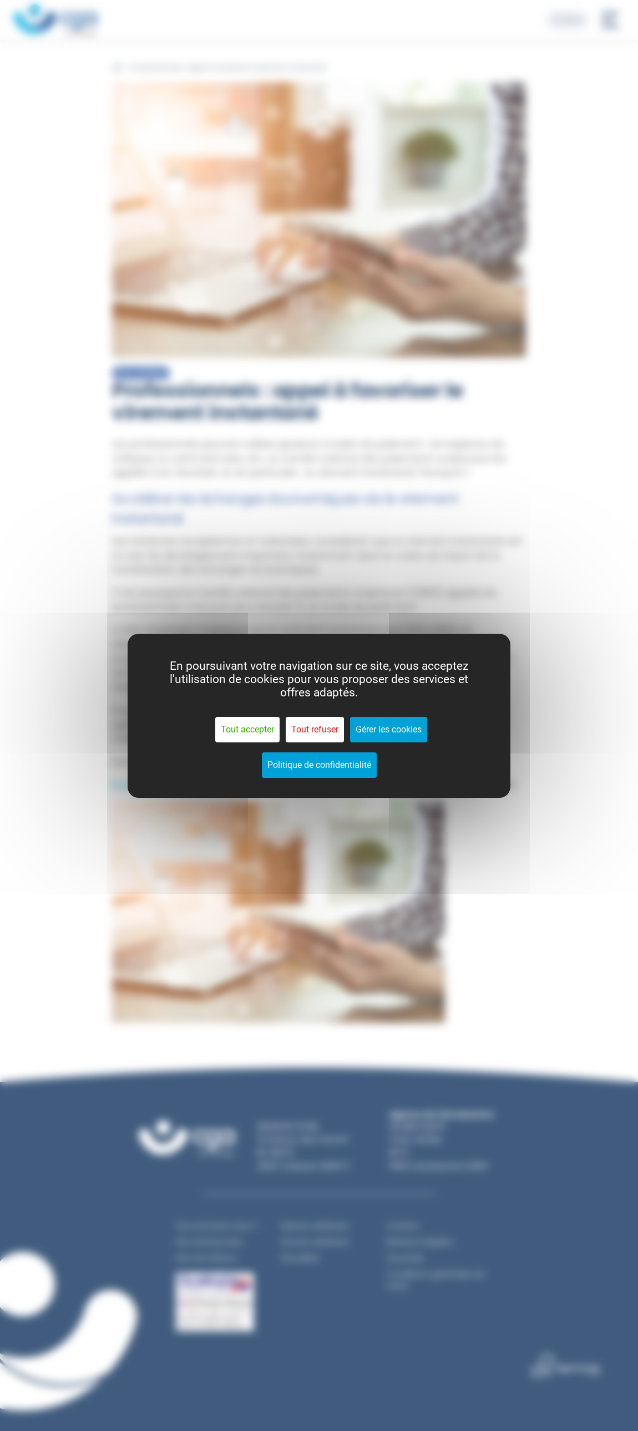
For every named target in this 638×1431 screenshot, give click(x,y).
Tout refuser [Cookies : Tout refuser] (314, 729)
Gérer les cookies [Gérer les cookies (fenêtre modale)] (389, 729)
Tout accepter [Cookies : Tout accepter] (247, 729)
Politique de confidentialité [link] (319, 765)
